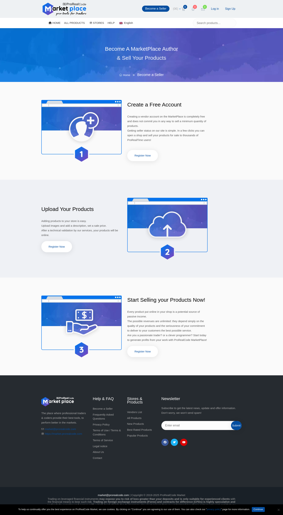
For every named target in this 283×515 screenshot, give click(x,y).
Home (126, 75)
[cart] (177, 8)
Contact (97, 457)
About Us (98, 451)
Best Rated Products (139, 429)
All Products (134, 418)
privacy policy (214, 509)
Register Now (142, 155)
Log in (215, 8)
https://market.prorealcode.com (63, 433)
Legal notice (100, 446)
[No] (278, 510)
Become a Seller (155, 8)
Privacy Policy (101, 424)
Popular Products (137, 435)
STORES (97, 22)
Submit (236, 425)
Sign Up (230, 8)
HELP (111, 22)
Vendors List (134, 412)
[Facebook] (165, 442)
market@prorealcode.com (60, 429)
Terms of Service (103, 440)
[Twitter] (174, 442)
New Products (135, 423)
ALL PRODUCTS (74, 22)
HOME (54, 22)
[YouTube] (183, 442)
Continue (258, 509)
